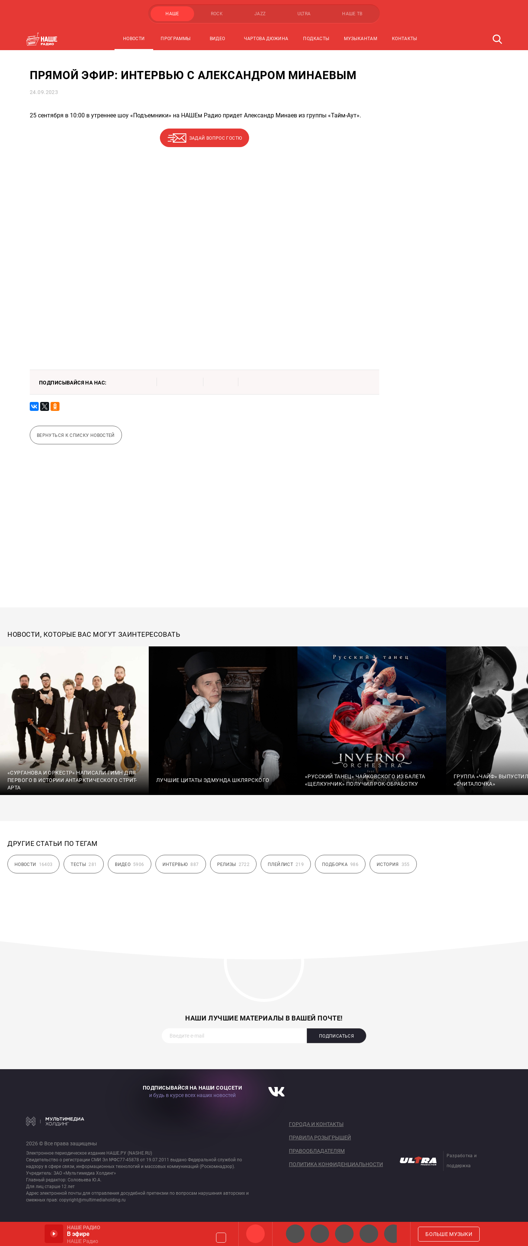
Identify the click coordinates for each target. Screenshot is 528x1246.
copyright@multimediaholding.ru (92, 1200)
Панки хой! (393, 1233)
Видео (217, 38)
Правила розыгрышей (320, 1137)
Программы (175, 38)
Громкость (221, 1237)
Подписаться (336, 1036)
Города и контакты (316, 1124)
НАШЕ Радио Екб (344, 1233)
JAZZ (259, 13)
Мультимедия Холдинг (55, 1121)
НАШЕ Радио (255, 1233)
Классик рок (369, 1233)
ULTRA (304, 13)
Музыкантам (360, 38)
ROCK (217, 13)
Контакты (404, 38)
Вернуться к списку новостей (76, 435)
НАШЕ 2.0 (295, 1233)
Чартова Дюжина (266, 38)
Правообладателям (317, 1151)
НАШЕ (172, 13)
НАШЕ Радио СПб (319, 1233)
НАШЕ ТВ (352, 13)
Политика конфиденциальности (336, 1164)
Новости (134, 38)
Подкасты (316, 38)
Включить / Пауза (54, 1233)
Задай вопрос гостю (215, 138)
